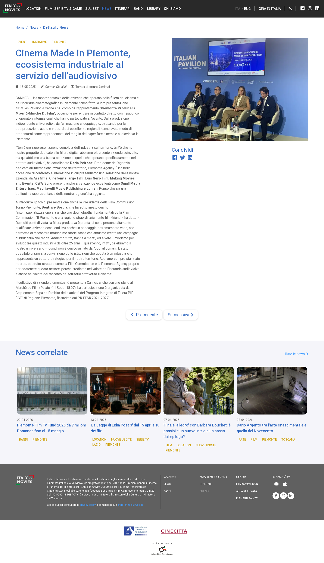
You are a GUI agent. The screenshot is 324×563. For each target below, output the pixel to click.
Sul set (92, 9)
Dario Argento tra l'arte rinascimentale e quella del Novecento (271, 428)
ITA (237, 9)
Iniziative (39, 42)
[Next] (180, 315)
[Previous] (144, 315)
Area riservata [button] (246, 491)
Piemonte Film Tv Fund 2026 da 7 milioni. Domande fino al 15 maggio (52, 428)
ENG (247, 9)
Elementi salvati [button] (247, 498)
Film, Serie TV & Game (63, 9)
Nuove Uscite (121, 439)
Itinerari (122, 9)
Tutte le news (296, 354)
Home (20, 27)
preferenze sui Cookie (130, 504)
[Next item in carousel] (302, 408)
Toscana (288, 439)
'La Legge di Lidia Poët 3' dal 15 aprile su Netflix (124, 428)
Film (168, 445)
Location (33, 9)
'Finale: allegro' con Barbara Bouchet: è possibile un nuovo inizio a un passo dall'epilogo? (197, 431)
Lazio (96, 444)
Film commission (247, 483)
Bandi (139, 9)
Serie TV (142, 439)
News (107, 9)
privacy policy (88, 504)
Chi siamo (172, 9)
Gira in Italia (270, 9)
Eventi (23, 42)
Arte (242, 439)
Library (154, 9)
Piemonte (59, 42)
